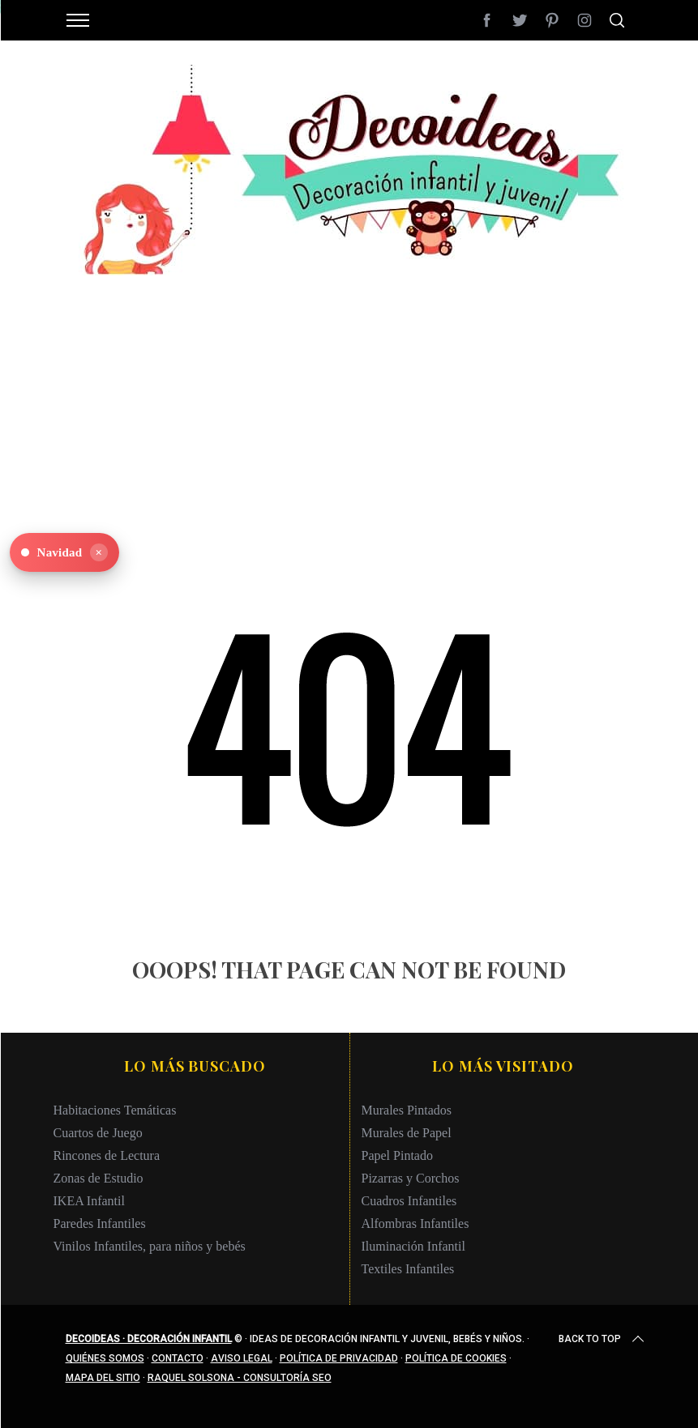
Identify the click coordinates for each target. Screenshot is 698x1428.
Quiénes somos (105, 1358)
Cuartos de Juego (98, 1133)
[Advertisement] (349, 388)
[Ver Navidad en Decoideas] (64, 552)
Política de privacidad (339, 1358)
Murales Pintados (407, 1110)
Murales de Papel (407, 1133)
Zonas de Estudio (98, 1178)
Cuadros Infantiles (409, 1201)
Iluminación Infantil (413, 1246)
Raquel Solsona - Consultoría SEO (240, 1377)
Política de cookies (456, 1358)
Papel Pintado (397, 1155)
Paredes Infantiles (100, 1223)
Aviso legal (241, 1358)
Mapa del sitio (103, 1377)
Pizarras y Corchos (411, 1178)
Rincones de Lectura (107, 1155)
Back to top (603, 1339)
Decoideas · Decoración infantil (149, 1339)
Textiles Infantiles (408, 1269)
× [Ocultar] (98, 552)
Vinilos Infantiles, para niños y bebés (150, 1246)
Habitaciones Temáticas (115, 1110)
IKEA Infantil (89, 1201)
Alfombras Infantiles (415, 1223)
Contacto (177, 1358)
